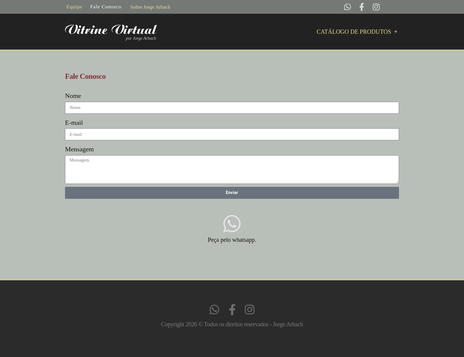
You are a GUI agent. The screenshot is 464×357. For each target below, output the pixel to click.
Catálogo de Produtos (357, 32)
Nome (73, 95)
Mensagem (79, 149)
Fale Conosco (105, 7)
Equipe (74, 7)
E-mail (74, 122)
